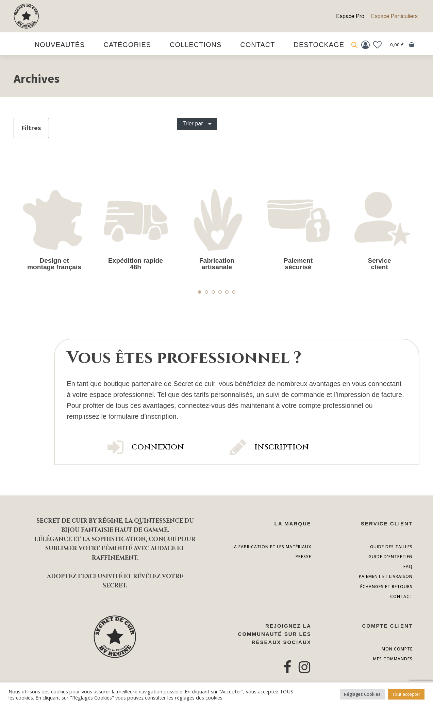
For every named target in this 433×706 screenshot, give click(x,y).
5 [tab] (227, 292)
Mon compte (397, 649)
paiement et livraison (386, 576)
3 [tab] (213, 292)
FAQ (408, 566)
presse (303, 556)
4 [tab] (220, 292)
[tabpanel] (54, 228)
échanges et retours (386, 586)
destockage (319, 44)
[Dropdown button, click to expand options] (197, 123)
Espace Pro (350, 16)
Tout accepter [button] (406, 694)
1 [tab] (199, 292)
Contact (257, 44)
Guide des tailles (391, 547)
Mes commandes (393, 659)
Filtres (31, 128)
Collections (195, 44)
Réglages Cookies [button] (362, 694)
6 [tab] (233, 292)
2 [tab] (206, 292)
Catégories (127, 44)
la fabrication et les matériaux (271, 547)
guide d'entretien (390, 556)
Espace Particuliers (394, 16)
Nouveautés (60, 44)
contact (401, 596)
